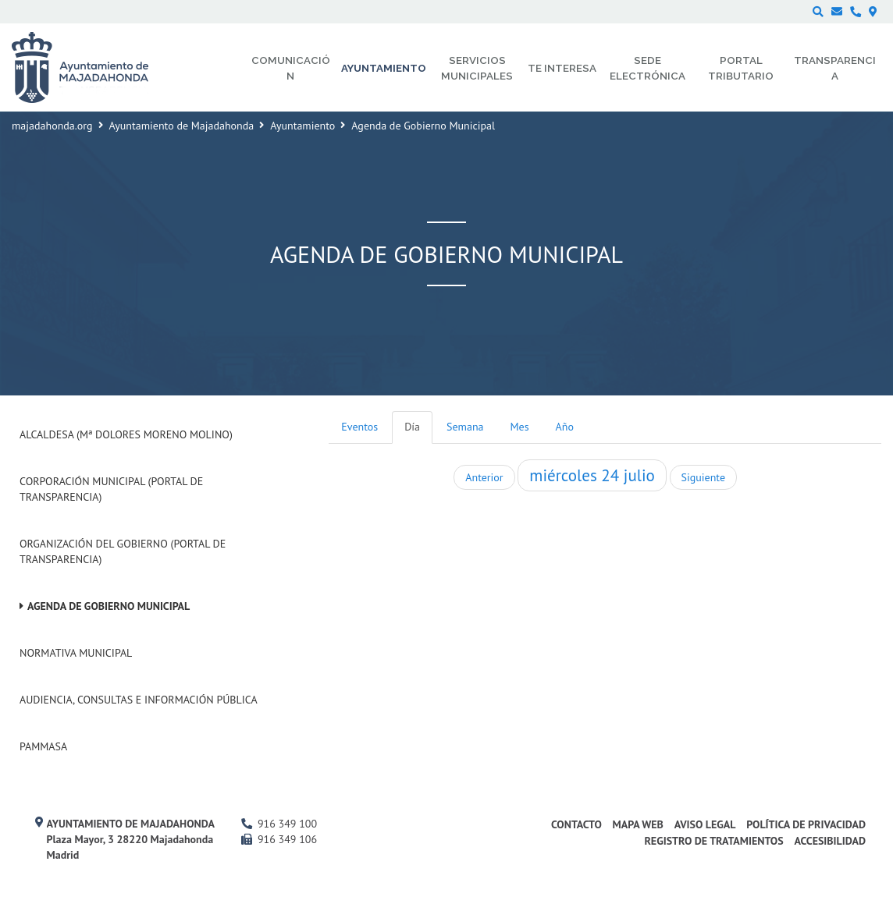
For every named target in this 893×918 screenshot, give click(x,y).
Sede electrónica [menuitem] (647, 68)
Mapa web (638, 824)
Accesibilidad (830, 841)
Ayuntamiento (302, 126)
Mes (520, 427)
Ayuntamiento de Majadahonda (181, 126)
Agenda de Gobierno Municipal (108, 606)
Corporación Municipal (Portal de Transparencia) (111, 489)
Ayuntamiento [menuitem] (383, 68)
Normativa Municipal (76, 653)
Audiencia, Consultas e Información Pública (139, 700)
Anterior (484, 477)
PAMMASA (43, 746)
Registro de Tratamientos (713, 841)
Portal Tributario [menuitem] (741, 68)
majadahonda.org (52, 126)
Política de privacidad (806, 824)
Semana (464, 427)
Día (412, 427)
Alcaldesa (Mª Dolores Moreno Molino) (126, 434)
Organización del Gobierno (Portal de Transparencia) (123, 551)
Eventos (359, 427)
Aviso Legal (705, 824)
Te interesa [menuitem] (562, 68)
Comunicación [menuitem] (290, 68)
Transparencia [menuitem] (835, 68)
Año (565, 427)
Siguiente (703, 477)
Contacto (576, 824)
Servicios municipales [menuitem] (477, 68)
